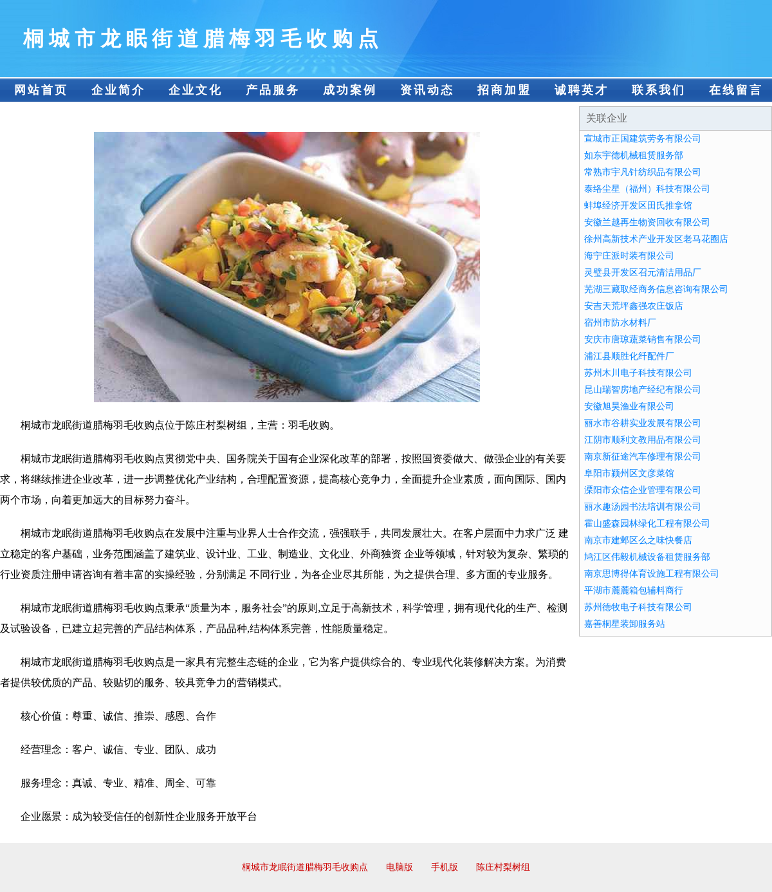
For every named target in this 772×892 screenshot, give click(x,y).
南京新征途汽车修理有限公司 (642, 456)
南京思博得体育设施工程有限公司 (651, 574)
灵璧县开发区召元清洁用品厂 (642, 272)
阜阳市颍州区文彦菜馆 (629, 473)
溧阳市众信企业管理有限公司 (642, 490)
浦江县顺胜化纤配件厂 (629, 356)
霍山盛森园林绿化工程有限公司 (647, 523)
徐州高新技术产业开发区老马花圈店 (656, 239)
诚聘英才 (582, 90)
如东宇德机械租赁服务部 (633, 155)
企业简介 (118, 90)
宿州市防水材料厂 (620, 323)
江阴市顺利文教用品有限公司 (642, 440)
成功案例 (350, 90)
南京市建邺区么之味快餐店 (638, 540)
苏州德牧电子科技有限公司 (638, 607)
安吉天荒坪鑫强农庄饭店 (633, 306)
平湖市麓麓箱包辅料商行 (633, 590)
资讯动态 (427, 90)
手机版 (444, 867)
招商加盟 (504, 90)
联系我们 (659, 90)
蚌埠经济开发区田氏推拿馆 (638, 205)
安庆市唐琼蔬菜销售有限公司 (642, 339)
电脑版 (399, 867)
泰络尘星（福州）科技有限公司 (647, 189)
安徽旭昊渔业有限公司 (629, 406)
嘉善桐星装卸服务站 (624, 624)
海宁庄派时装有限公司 (629, 256)
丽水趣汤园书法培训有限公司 (642, 507)
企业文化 (196, 90)
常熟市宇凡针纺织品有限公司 (642, 172)
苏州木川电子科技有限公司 (638, 373)
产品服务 (273, 90)
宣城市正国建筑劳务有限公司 (642, 139)
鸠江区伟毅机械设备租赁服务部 (647, 557)
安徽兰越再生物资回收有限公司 (647, 222)
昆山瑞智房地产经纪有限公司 (642, 390)
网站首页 (41, 90)
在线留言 (736, 90)
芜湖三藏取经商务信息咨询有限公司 (656, 289)
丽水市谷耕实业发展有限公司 (642, 423)
